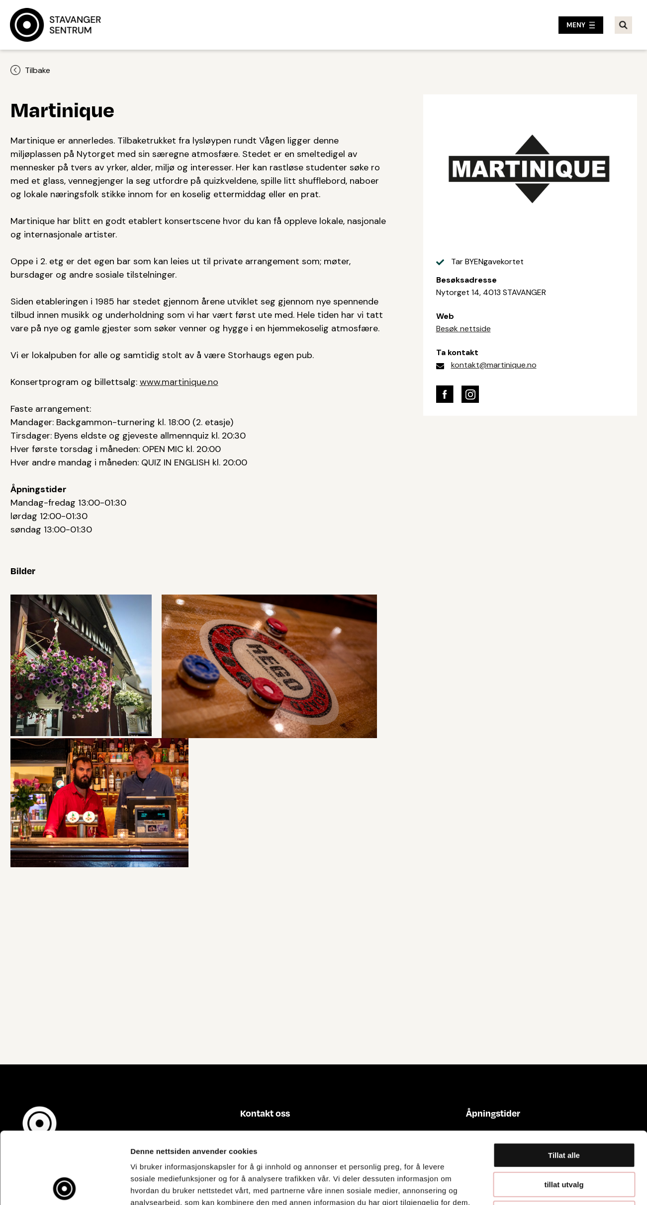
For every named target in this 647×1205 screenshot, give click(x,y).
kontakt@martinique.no (494, 365)
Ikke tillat (564, 1141)
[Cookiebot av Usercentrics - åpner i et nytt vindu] (64, 1185)
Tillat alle (564, 1083)
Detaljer (530, 1185)
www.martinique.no (179, 382)
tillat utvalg (563, 1113)
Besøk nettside (463, 328)
